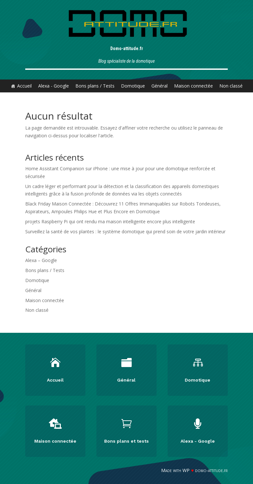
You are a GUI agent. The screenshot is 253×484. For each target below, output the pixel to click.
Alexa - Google (53, 86)
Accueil (24, 86)
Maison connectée (193, 86)
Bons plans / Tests (95, 86)
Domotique (133, 86)
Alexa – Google (41, 260)
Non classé (231, 86)
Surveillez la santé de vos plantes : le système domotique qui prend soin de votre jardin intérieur (125, 231)
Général (159, 86)
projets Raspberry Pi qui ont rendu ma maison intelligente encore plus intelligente (110, 221)
